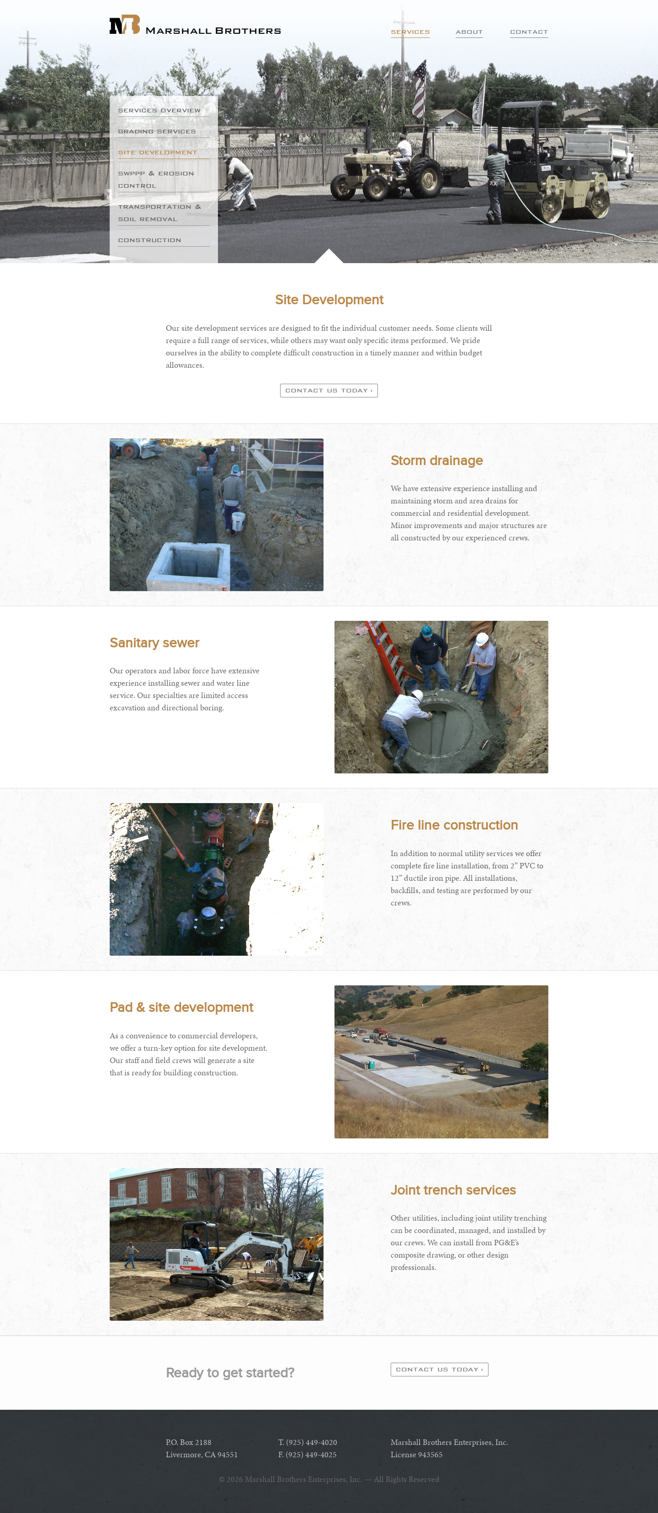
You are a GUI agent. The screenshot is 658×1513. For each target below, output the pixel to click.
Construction (149, 240)
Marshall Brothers (195, 24)
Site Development (157, 152)
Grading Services (157, 131)
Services (410, 31)
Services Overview (159, 110)
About (469, 31)
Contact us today (326, 390)
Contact (529, 31)
